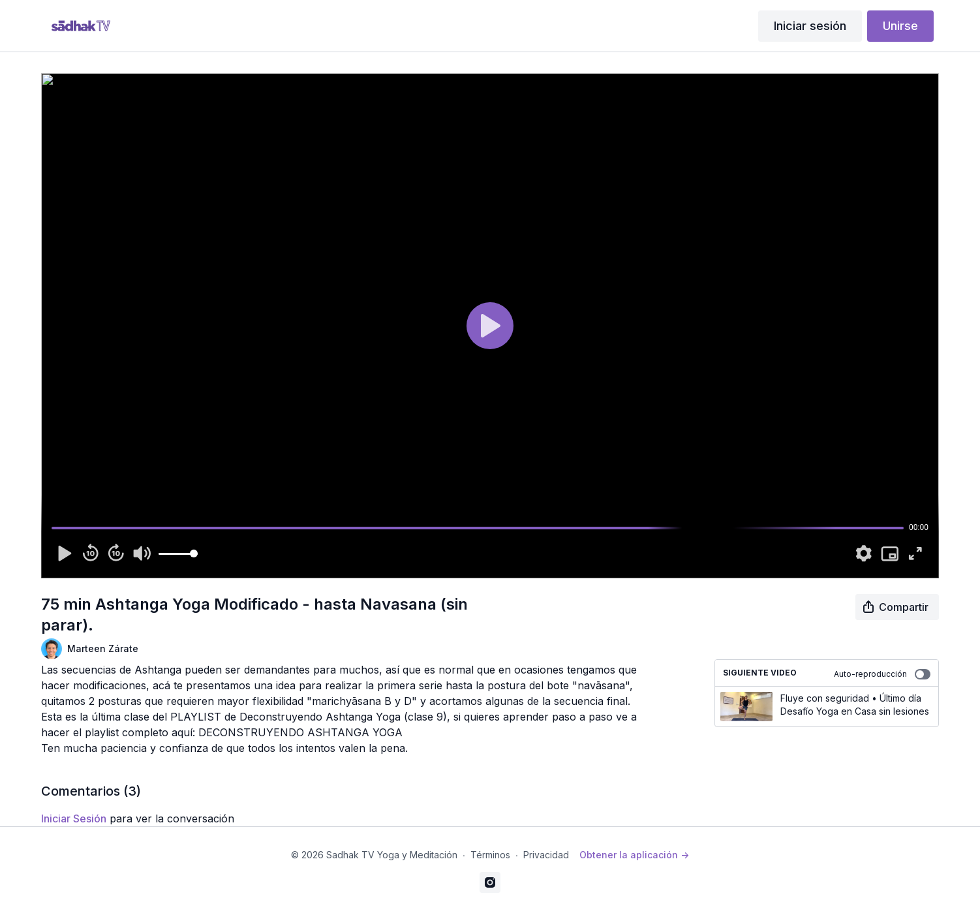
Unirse (900, 26)
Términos (490, 854)
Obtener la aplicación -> (634, 854)
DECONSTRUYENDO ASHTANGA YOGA (300, 732)
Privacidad (546, 854)
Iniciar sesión (810, 26)
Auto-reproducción (882, 674)
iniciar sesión (73, 818)
